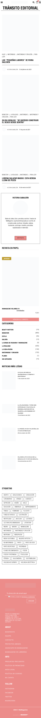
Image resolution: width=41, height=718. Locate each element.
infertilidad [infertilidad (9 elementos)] (7, 519)
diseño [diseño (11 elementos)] (16, 503)
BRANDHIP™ (24, 715)
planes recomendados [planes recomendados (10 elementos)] (11, 550)
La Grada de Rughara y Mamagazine (14, 342)
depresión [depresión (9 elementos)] (7, 503)
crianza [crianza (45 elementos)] (18, 499)
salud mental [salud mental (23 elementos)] (17, 558)
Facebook (9, 693)
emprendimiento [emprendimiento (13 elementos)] (30, 507)
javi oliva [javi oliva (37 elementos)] (19, 519)
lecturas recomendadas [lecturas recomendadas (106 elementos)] (12, 523)
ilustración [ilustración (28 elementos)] (23, 515)
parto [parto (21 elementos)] (19, 542)
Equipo (8, 636)
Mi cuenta (9, 678)
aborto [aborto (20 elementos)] (6, 495)
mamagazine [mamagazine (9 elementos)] (25, 527)
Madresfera (10, 701)
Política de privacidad (14, 665)
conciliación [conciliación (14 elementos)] (30, 495)
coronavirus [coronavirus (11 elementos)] (8, 499)
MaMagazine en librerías (16, 652)
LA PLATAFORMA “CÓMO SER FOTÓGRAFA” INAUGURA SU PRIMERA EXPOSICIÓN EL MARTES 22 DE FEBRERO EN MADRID (27, 409)
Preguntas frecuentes (14, 661)
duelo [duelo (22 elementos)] (25, 503)
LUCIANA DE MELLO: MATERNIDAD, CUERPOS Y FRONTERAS (26, 374)
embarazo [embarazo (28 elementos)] (18, 507)
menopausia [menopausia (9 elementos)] (18, 534)
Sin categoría (7, 358)
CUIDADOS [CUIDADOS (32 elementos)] (28, 499)
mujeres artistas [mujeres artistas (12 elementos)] (24, 538)
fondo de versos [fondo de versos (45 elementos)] (9, 515)
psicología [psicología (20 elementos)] (24, 554)
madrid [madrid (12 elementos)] (14, 527)
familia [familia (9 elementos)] (6, 511)
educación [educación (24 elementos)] (7, 507)
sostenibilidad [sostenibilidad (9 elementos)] (31, 558)
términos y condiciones (28, 597)
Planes (4, 355)
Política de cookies (13, 674)
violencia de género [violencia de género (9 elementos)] (10, 562)
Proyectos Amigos (13, 644)
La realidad (14, 114)
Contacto (9, 640)
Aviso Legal (10, 669)
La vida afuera (7, 349)
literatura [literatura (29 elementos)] (27, 523)
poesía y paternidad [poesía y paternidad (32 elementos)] (10, 554)
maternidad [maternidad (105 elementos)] (7, 530)
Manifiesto (10, 632)
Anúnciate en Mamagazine (16, 648)
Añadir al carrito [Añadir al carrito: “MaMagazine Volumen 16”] (20, 319)
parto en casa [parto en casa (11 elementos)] (30, 542)
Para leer (13, 117)
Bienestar (5, 114)
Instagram (9, 689)
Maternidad (11, 54)
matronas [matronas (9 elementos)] (7, 534)
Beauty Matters (7, 329)
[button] (1, 2)
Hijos (3, 54)
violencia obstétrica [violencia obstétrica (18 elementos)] (28, 562)
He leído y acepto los (21, 596)
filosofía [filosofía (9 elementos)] (26, 511)
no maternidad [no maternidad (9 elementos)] (8, 542)
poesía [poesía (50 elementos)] (25, 550)
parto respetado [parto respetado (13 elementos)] (9, 546)
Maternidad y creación (24, 54)
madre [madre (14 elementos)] (6, 527)
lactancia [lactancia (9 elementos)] (29, 519)
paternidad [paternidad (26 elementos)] (22, 546)
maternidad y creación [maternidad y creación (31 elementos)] (22, 530)
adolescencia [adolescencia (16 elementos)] (17, 495)
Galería (4, 339)
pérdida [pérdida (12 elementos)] (6, 558)
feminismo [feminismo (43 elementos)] (15, 511)
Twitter (8, 697)
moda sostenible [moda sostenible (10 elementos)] (9, 538)
